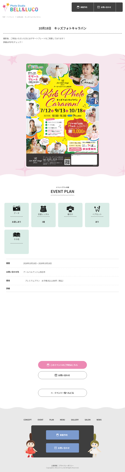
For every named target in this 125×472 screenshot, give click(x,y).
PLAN (51, 419)
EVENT (40, 419)
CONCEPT (28, 419)
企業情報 (54, 466)
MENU (62, 419)
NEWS (99, 419)
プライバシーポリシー (66, 466)
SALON (87, 419)
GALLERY (75, 419)
